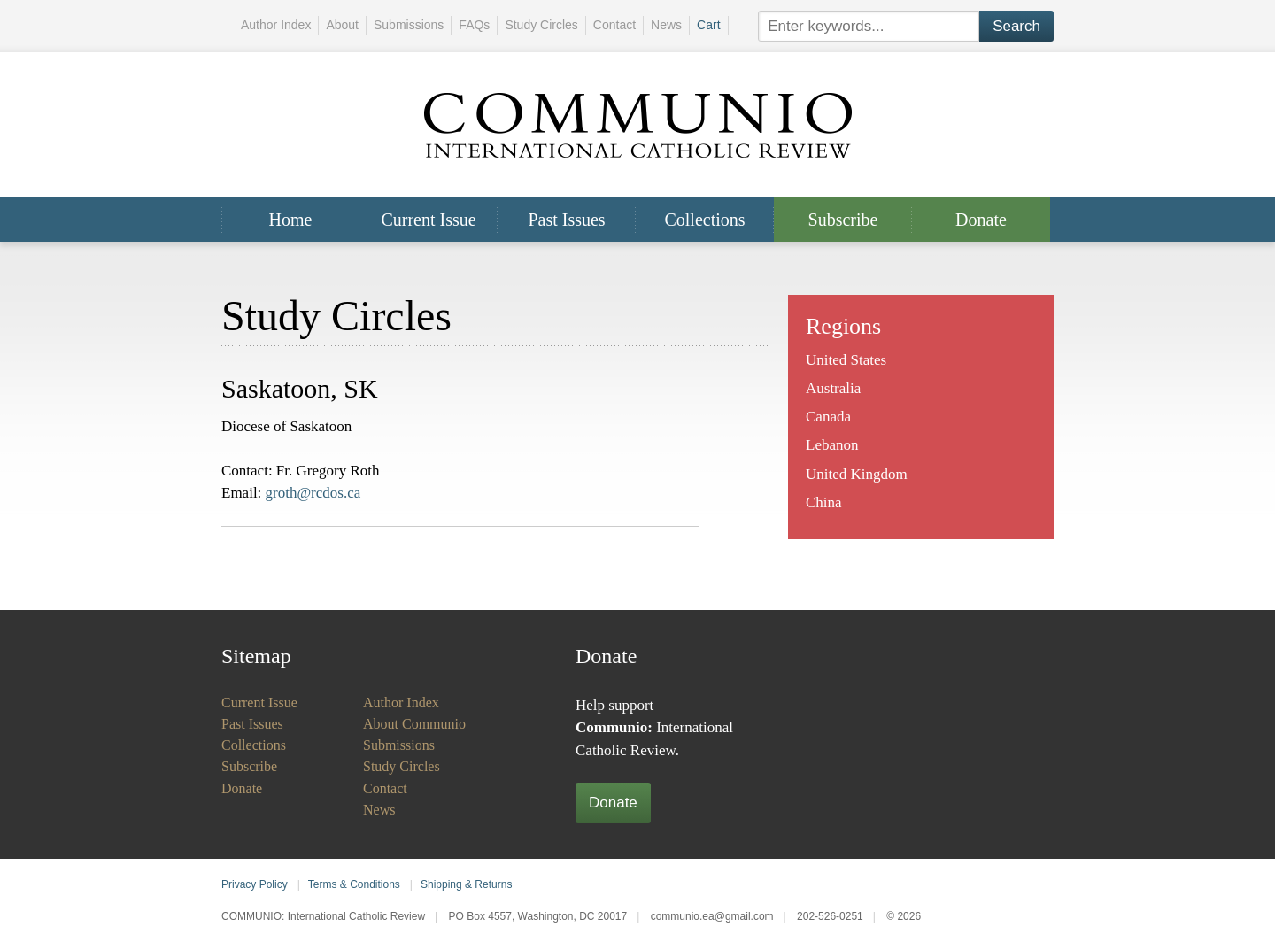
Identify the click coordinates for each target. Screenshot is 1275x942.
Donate (981, 219)
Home (291, 219)
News (666, 25)
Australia (833, 388)
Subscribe (843, 219)
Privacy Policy (254, 884)
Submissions (409, 25)
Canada (828, 416)
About (342, 25)
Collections (704, 219)
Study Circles (541, 25)
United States (846, 359)
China (824, 502)
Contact (614, 25)
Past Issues (566, 219)
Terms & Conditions (354, 884)
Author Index (276, 25)
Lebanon (832, 444)
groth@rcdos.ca (313, 492)
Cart (708, 25)
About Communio (414, 723)
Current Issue (428, 219)
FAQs (474, 25)
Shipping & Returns (466, 884)
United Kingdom (857, 474)
